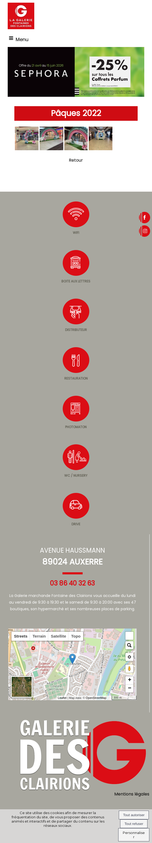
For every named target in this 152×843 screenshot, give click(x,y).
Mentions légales (131, 794)
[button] (129, 636)
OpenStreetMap (96, 697)
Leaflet (62, 697)
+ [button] (129, 680)
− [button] (129, 689)
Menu (22, 39)
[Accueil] (21, 16)
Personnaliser (134, 835)
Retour (76, 160)
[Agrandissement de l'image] (27, 149)
